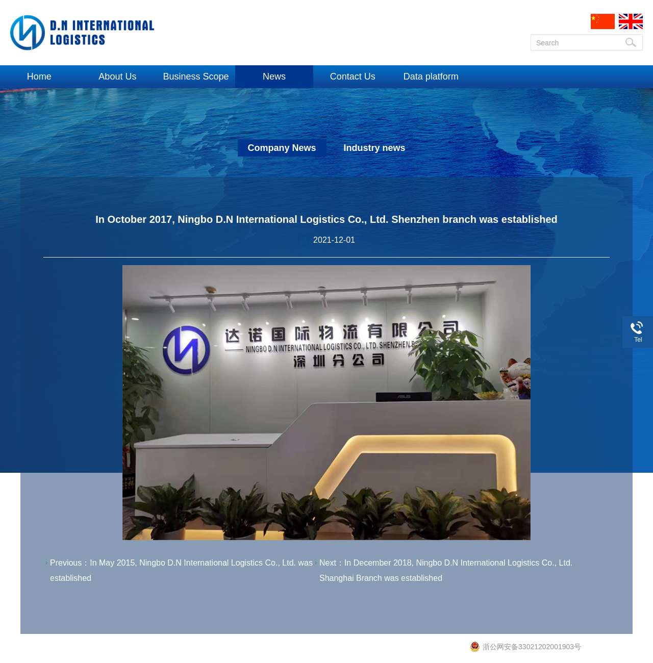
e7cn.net (454, 649)
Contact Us (352, 76)
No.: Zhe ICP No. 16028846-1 (382, 649)
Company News (282, 148)
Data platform (431, 76)
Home (39, 76)
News (274, 76)
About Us (117, 76)
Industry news (374, 148)
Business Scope (196, 76)
